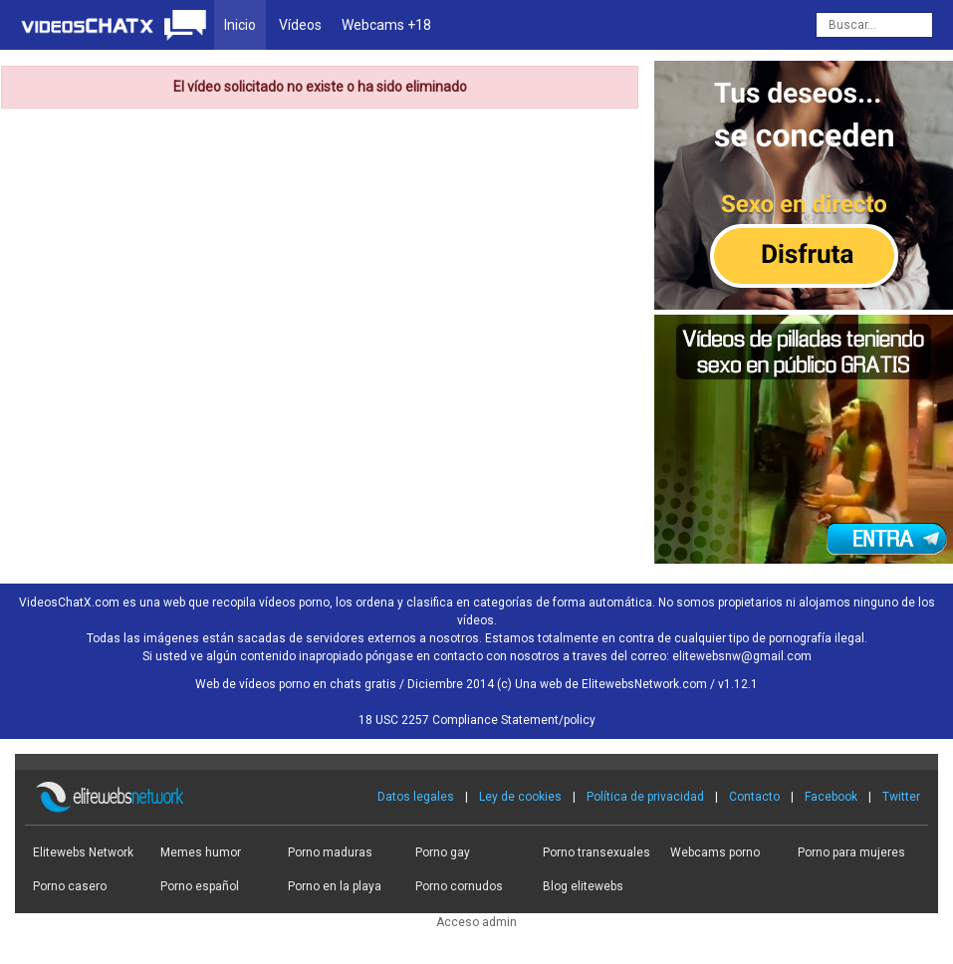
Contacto (754, 797)
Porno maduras (330, 852)
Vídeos (300, 25)
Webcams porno (715, 852)
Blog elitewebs (583, 886)
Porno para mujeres (851, 852)
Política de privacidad (645, 797)
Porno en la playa (334, 886)
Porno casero (70, 886)
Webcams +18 (386, 25)
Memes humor (200, 852)
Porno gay (442, 852)
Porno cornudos (459, 886)
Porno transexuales (596, 852)
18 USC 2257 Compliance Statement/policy (477, 720)
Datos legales (415, 797)
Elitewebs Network (83, 852)
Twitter (901, 797)
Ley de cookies (520, 797)
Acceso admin (476, 922)
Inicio (240, 25)
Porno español (199, 886)
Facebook (831, 797)
